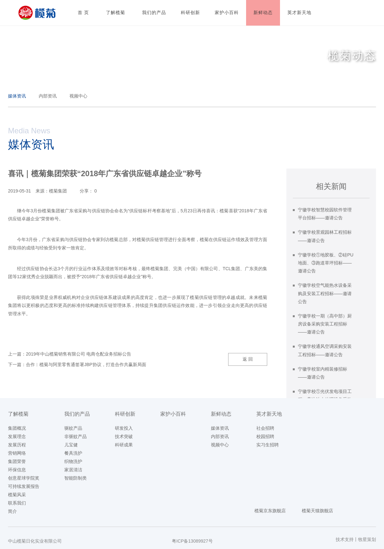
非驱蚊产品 (75, 436)
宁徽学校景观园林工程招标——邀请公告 (325, 236)
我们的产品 (77, 414)
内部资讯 (48, 95)
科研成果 (124, 444)
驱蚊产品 (73, 428)
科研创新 (125, 414)
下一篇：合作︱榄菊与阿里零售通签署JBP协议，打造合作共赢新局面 (77, 364)
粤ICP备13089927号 (192, 541)
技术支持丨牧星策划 (356, 539)
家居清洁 (73, 469)
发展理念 (17, 436)
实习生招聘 (267, 444)
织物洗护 (73, 461)
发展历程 (17, 444)
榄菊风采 (17, 494)
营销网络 (17, 453)
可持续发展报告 (23, 486)
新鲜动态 (221, 414)
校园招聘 (265, 436)
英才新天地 (269, 414)
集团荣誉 (17, 461)
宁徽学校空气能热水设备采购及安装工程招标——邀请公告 (325, 293)
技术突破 (124, 436)
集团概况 (17, 428)
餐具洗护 (73, 453)
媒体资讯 (17, 95)
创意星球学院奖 (23, 478)
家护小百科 (173, 414)
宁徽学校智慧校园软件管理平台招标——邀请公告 (325, 213)
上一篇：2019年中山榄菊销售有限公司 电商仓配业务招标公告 (69, 354)
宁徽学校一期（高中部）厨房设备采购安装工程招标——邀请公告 (325, 323)
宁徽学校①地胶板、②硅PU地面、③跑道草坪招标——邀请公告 (325, 262)
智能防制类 (75, 478)
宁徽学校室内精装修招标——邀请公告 (322, 373)
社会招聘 (265, 428)
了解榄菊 (18, 414)
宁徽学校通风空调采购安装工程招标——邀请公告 (325, 350)
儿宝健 (71, 444)
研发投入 (124, 428)
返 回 (248, 359)
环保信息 (17, 469)
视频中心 (78, 95)
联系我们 (17, 503)
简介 (12, 511)
